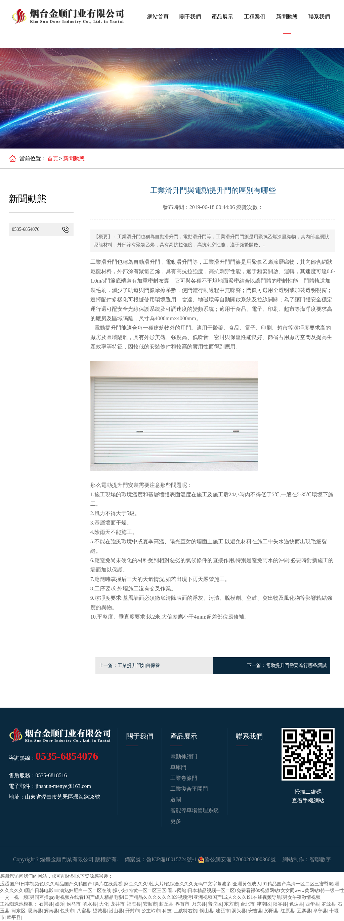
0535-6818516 (51, 775)
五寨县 (304, 910)
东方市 (231, 904)
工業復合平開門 (189, 789)
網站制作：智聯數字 (307, 859)
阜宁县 (320, 910)
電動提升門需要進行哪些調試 (296, 665)
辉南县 (51, 910)
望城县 (100, 910)
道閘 (175, 799)
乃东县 (199, 904)
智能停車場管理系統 (194, 810)
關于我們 (190, 16)
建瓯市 (223, 910)
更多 (175, 821)
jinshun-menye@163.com (63, 786)
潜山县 (116, 910)
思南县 (35, 910)
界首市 (182, 904)
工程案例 (254, 16)
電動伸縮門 (183, 756)
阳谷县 (280, 904)
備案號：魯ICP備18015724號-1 (161, 859)
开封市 (132, 910)
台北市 (248, 904)
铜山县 (207, 910)
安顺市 (150, 904)
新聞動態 (287, 16)
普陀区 (215, 904)
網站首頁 (158, 16)
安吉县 (255, 910)
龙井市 (118, 904)
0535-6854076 (67, 756)
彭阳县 (271, 910)
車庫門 (178, 767)
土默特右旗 (185, 910)
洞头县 (239, 910)
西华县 (312, 904)
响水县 (90, 904)
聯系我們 (319, 16)
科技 (167, 910)
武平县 (14, 917)
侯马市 (74, 904)
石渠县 (46, 904)
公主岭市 (150, 910)
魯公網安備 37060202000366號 (237, 859)
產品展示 (222, 16)
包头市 (67, 910)
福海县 (134, 904)
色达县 (296, 904)
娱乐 (59, 904)
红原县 (288, 910)
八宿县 (84, 910)
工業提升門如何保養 (139, 665)
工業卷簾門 (183, 778)
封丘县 (166, 904)
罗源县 (328, 904)
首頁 (52, 158)
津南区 (264, 904)
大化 (104, 904)
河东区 (18, 910)
